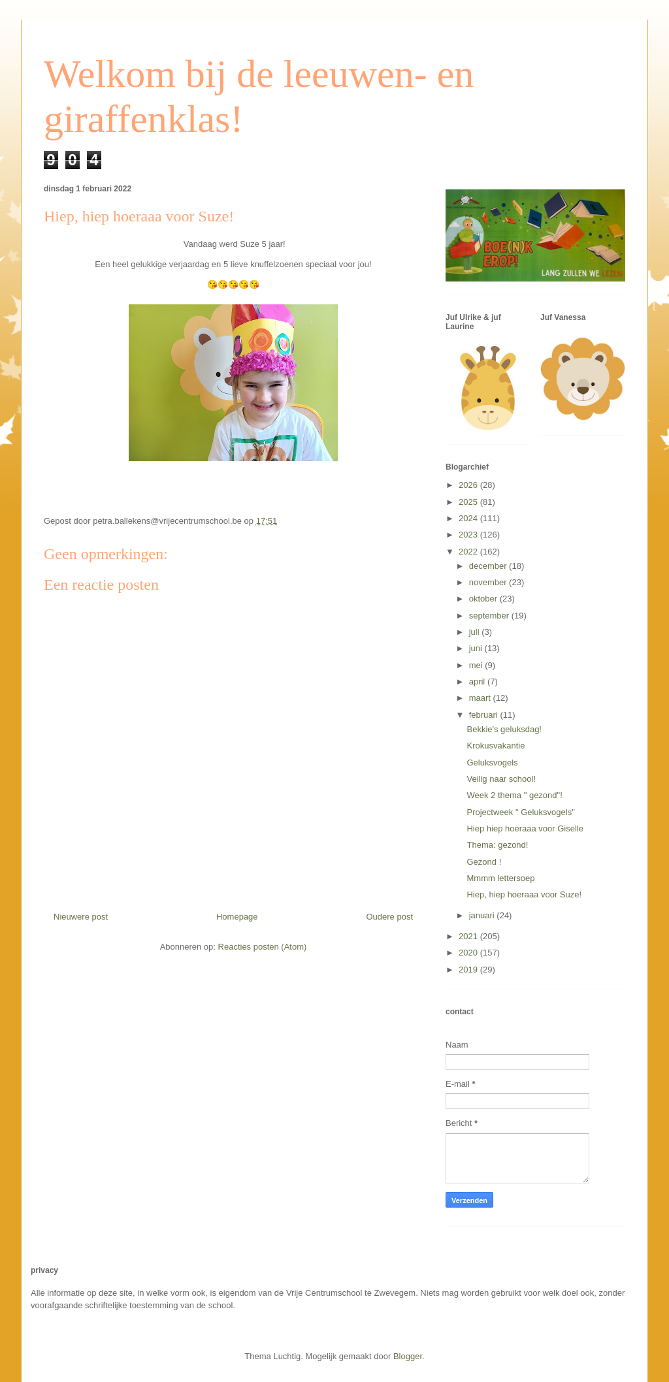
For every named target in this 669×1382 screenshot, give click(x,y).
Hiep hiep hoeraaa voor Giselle (524, 828)
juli (475, 632)
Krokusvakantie (495, 745)
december (489, 566)
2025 (469, 502)
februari (484, 715)
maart (481, 698)
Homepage (237, 917)
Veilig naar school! (501, 779)
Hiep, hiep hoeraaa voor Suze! (523, 894)
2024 (469, 518)
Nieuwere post (81, 917)
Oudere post (389, 917)
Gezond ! (483, 862)
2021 (469, 936)
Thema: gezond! (497, 845)
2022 (469, 551)
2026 (469, 485)
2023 (469, 534)
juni (477, 648)
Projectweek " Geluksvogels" (520, 812)
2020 (469, 952)
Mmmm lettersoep (500, 878)
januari (483, 915)
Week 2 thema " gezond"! (514, 795)
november (489, 582)
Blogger (407, 1356)
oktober (484, 598)
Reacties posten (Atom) (262, 947)
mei (477, 665)
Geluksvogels (491, 762)
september (490, 615)
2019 (469, 969)
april (478, 681)
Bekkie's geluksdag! (504, 729)
